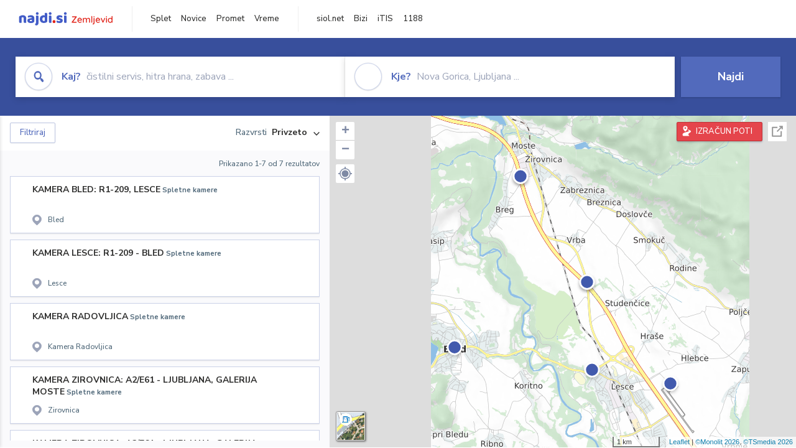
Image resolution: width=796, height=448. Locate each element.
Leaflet (679, 442)
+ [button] (345, 131)
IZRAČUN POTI (724, 131)
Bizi (361, 18)
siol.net (330, 18)
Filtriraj (32, 132)
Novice (193, 18)
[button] (345, 173)
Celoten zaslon (777, 131)
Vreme (266, 18)
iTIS (385, 18)
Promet (230, 18)
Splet (160, 18)
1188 (413, 18)
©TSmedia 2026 (768, 442)
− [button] (345, 150)
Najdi (731, 76)
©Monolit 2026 (717, 442)
